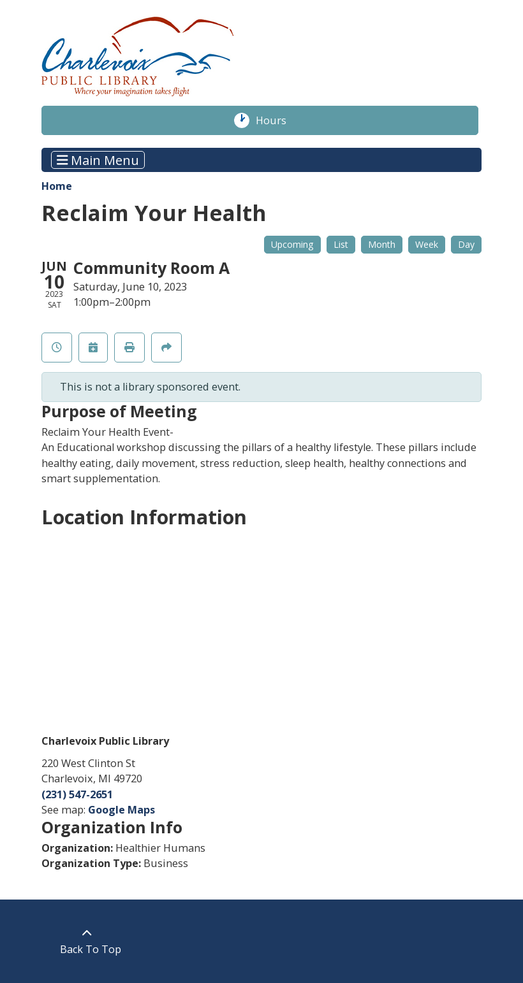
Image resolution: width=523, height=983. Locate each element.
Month (381, 244)
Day (466, 244)
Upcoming (292, 244)
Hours (277, 120)
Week (426, 244)
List (341, 244)
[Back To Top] (87, 941)
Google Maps (121, 810)
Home (56, 186)
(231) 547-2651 (77, 794)
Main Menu (98, 159)
